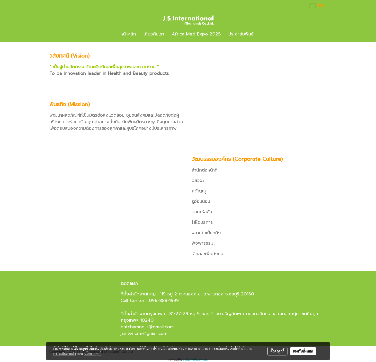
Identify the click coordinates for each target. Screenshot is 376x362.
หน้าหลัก (128, 34)
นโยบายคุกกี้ (92, 353)
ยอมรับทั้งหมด (303, 351)
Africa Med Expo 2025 (196, 34)
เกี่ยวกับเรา (153, 34)
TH (316, 5)
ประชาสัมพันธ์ (240, 34)
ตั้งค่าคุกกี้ (277, 351)
